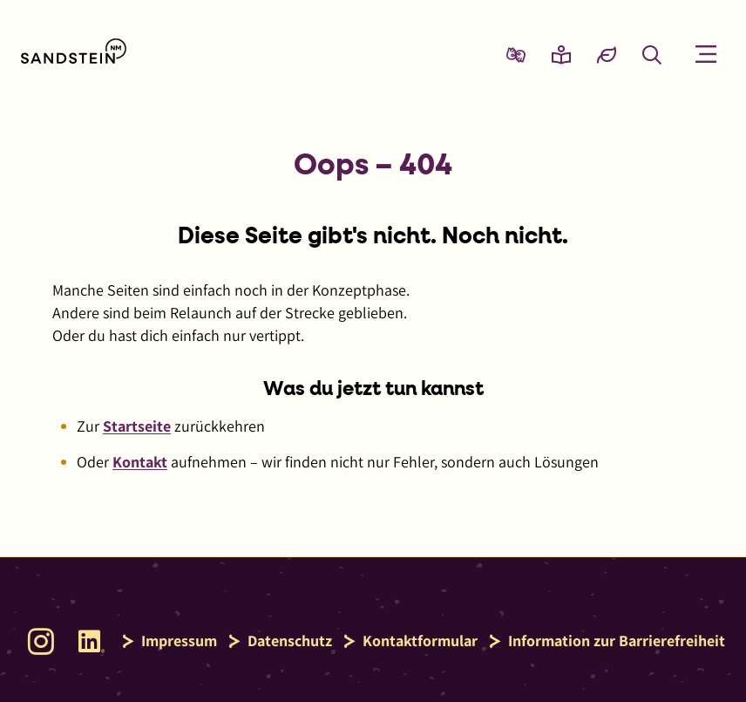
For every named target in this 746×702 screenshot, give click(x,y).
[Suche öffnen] (652, 54)
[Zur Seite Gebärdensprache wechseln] (516, 54)
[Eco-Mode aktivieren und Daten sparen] (606, 54)
